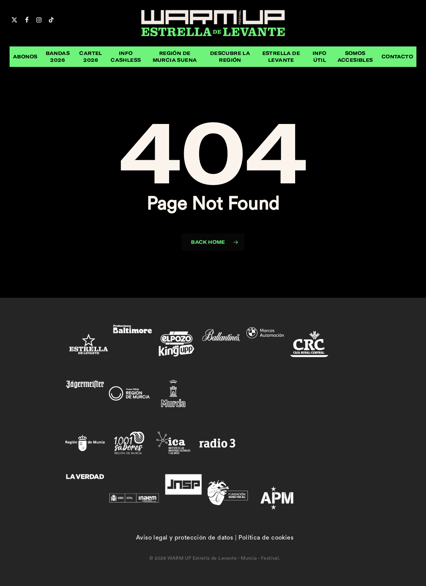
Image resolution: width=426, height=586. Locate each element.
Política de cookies (265, 537)
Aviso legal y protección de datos (184, 537)
